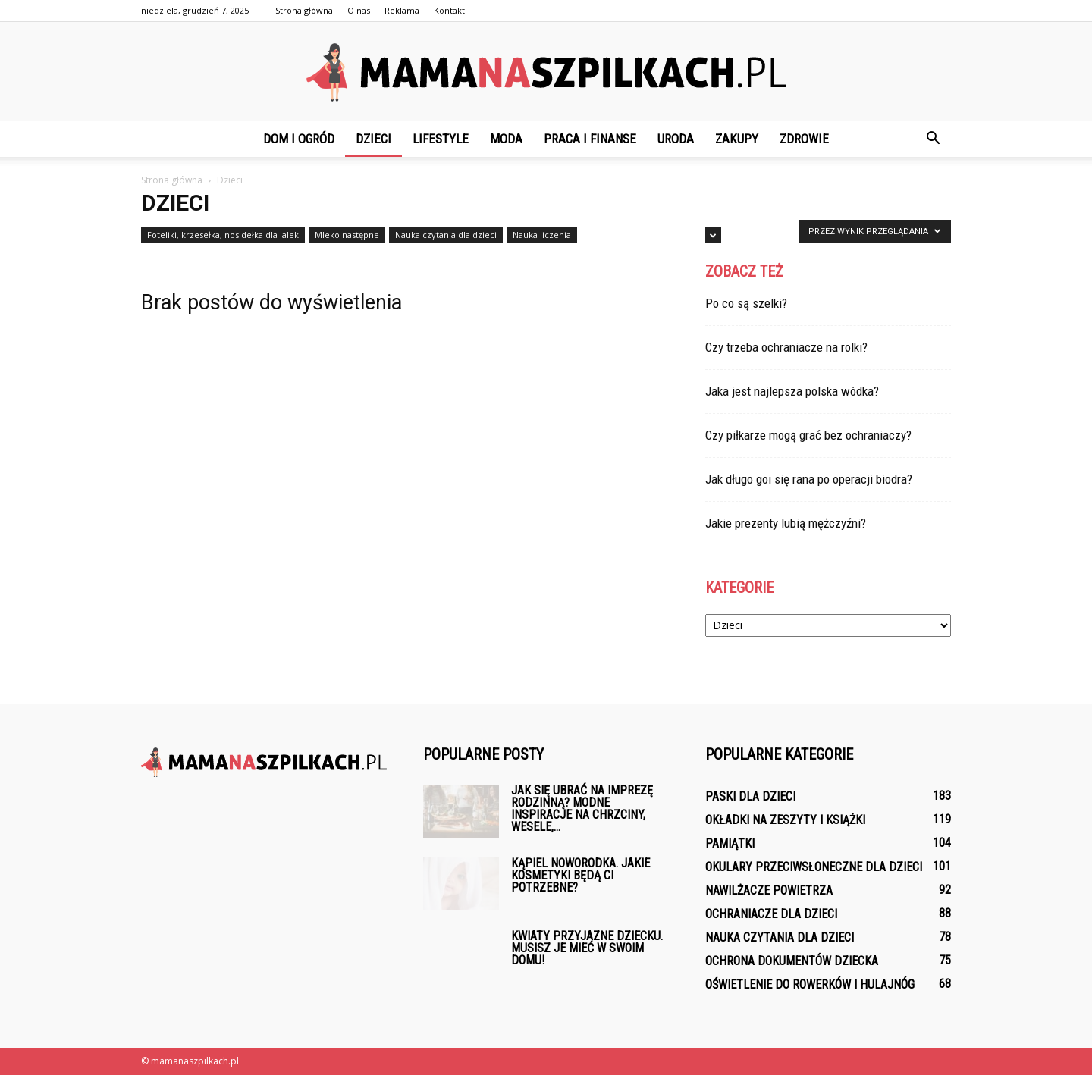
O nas (358, 10)
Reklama (401, 10)
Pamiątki (730, 843)
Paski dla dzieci (750, 796)
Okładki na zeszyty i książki (785, 820)
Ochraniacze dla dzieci (771, 914)
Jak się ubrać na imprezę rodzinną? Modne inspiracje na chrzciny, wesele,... (582, 808)
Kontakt (449, 10)
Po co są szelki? (746, 303)
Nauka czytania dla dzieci (446, 234)
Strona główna (304, 10)
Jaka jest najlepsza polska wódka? (792, 391)
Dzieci (373, 138)
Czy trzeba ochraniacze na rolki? (786, 347)
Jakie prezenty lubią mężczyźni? (785, 523)
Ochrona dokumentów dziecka (791, 961)
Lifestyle (441, 138)
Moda (506, 138)
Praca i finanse (590, 138)
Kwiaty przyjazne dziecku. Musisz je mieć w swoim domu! (587, 948)
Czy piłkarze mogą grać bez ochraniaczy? (808, 435)
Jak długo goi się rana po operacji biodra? (808, 479)
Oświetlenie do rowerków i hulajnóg (810, 984)
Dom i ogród (298, 138)
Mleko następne (347, 234)
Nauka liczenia (542, 234)
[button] (933, 139)
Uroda (675, 138)
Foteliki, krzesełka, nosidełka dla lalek (223, 234)
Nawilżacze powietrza (769, 890)
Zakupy (736, 138)
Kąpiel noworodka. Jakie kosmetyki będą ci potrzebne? (580, 875)
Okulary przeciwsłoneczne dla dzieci (813, 867)
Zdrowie (804, 138)
